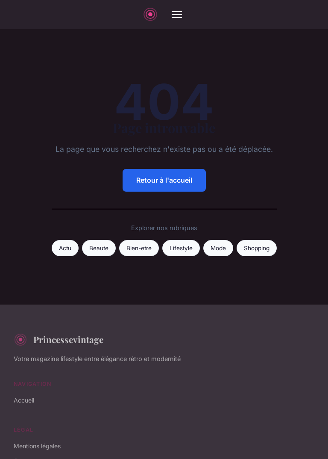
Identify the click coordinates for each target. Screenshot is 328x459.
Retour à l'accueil (164, 180)
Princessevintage (58, 339)
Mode (218, 248)
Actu (65, 248)
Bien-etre (139, 248)
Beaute (98, 248)
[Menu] (176, 14)
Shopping (256, 248)
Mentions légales (37, 446)
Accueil (24, 400)
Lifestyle (181, 248)
